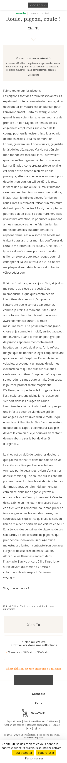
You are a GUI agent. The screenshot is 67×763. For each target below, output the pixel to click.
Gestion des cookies (14, 737)
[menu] (4, 5)
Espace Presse (14, 734)
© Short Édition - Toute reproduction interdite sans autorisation (28, 620)
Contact (56, 737)
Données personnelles (38, 737)
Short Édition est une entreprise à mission (33, 681)
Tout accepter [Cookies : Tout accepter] (23, 753)
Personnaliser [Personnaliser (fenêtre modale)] (34, 758)
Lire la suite (33, 87)
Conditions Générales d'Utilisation (41, 734)
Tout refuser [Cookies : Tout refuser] (46, 753)
